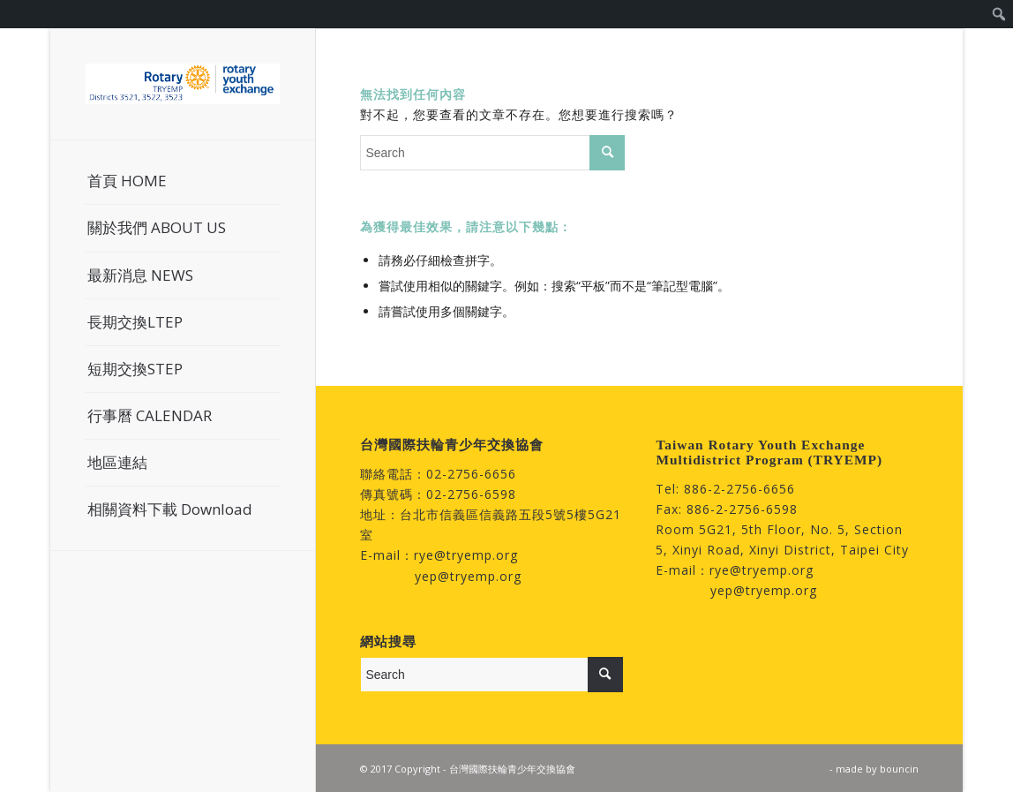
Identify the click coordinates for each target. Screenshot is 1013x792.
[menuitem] (999, 14)
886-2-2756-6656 (739, 488)
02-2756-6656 (471, 473)
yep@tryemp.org (468, 576)
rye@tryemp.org (466, 555)
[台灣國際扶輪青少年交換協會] (183, 84)
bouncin (899, 768)
